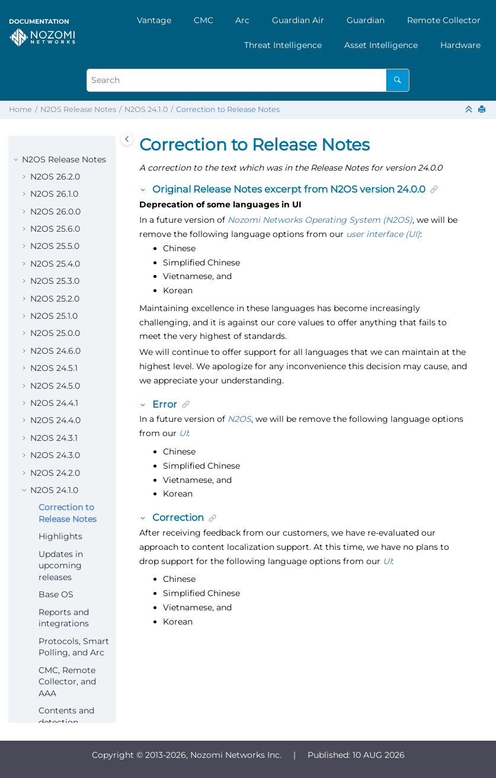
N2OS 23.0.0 (55, 699)
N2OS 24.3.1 (54, 212)
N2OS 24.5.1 (54, 142)
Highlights (60, 310)
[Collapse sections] (470, 110)
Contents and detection (66, 490)
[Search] (397, 80)
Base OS (56, 368)
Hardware (460, 45)
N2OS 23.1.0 (54, 682)
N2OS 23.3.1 (53, 630)
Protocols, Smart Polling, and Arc (74, 421)
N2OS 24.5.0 (55, 160)
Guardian (366, 20)
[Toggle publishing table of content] (127, 139)
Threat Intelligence (283, 45)
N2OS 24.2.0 (55, 247)
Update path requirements (67, 554)
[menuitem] (154, 20)
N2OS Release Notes (78, 109)
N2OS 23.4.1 (54, 595)
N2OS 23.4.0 (55, 612)
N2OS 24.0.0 (55, 577)
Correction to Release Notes (228, 109)
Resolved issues (71, 513)
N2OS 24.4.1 (54, 177)
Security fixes (66, 531)
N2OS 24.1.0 (146, 109)
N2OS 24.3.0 (55, 229)
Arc (242, 20)
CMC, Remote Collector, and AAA (67, 456)
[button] (25, 143)
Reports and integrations (64, 392)
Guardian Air (298, 20)
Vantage (154, 20)
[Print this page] (483, 110)
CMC (203, 20)
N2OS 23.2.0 (54, 664)
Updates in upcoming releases (61, 340)
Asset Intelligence (381, 45)
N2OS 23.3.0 (54, 647)
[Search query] (248, 80)
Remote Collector (444, 20)
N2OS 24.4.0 (55, 194)
